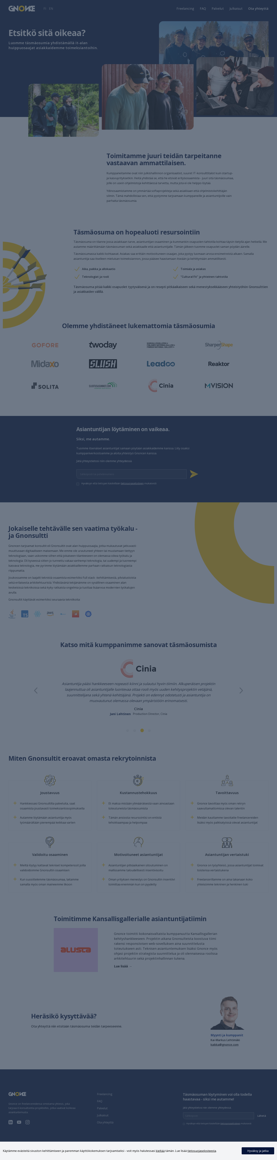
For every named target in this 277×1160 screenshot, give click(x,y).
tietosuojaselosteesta (201, 1151)
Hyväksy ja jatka (258, 1151)
